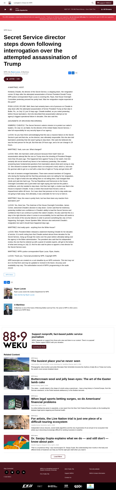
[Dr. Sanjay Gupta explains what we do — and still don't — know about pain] (16, 442)
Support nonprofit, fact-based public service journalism (57, 335)
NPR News (8, 30)
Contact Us (68, 477)
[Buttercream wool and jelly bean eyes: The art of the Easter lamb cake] (16, 383)
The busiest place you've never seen (55, 360)
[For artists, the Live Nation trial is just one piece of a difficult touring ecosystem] (16, 422)
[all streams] (106, 9)
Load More (58, 456)
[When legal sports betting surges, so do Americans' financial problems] (16, 402)
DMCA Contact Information (97, 473)
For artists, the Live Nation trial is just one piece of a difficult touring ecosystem (66, 420)
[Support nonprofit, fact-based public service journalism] (15, 340)
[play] (5, 9)
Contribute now (39, 347)
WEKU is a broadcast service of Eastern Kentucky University (49, 469)
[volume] (10, 9)
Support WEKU (69, 473)
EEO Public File (69, 469)
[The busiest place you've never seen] (16, 364)
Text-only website (94, 469)
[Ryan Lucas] (8, 293)
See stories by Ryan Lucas (24, 295)
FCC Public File (44, 474)
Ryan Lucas (15, 72)
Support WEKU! (105, 3)
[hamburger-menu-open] (4, 3)
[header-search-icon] (92, 3)
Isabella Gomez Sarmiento (39, 425)
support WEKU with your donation (52, 342)
